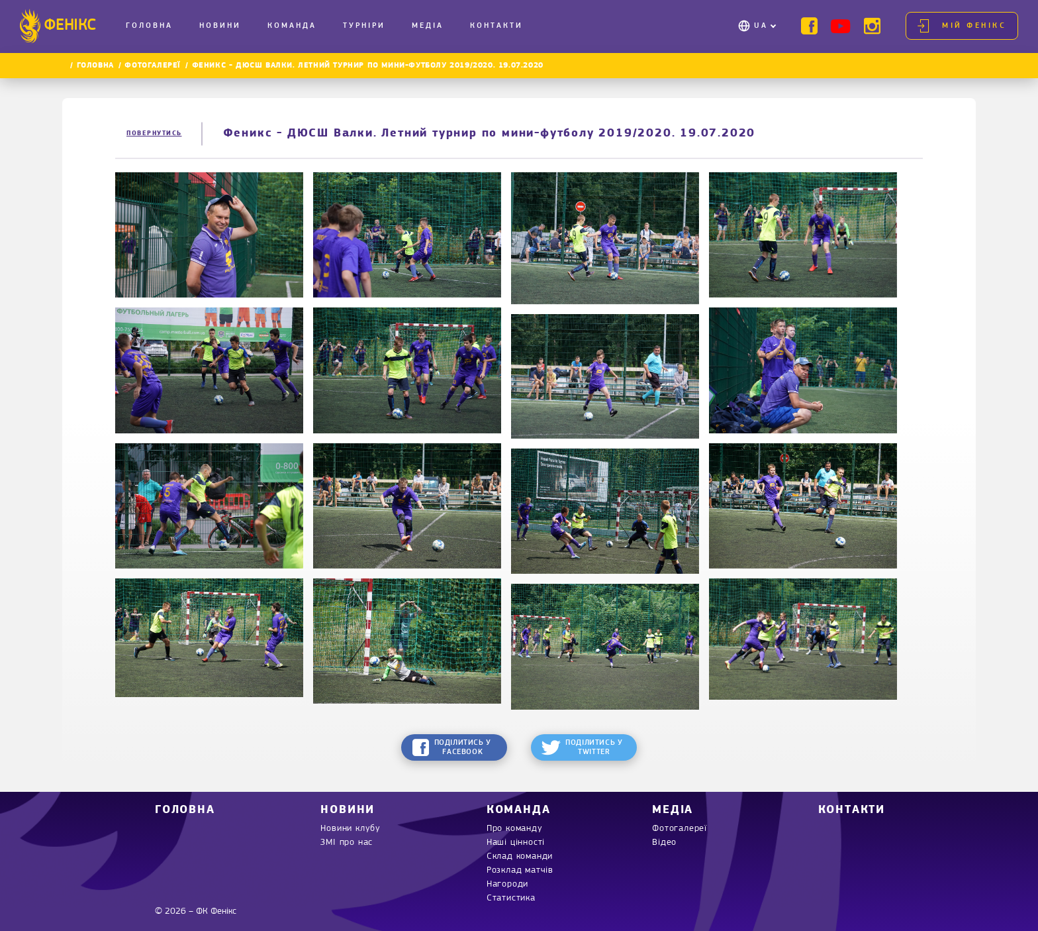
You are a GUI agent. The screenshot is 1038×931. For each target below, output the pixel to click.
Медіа (428, 26)
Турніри (364, 26)
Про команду (515, 829)
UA (761, 26)
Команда (291, 26)
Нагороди (507, 884)
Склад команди (520, 856)
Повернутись (154, 133)
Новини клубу (350, 829)
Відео (664, 843)
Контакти (496, 26)
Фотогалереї (152, 66)
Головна (149, 26)
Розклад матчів (520, 870)
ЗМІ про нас (346, 843)
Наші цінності (516, 843)
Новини (220, 26)
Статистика (511, 898)
